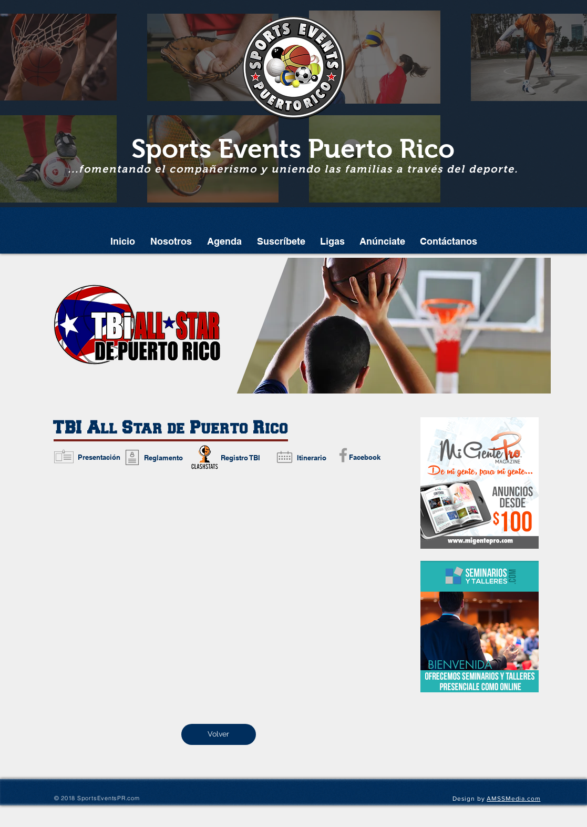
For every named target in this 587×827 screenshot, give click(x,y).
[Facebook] (365, 457)
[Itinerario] (311, 457)
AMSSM (499, 798)
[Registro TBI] (241, 457)
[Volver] (218, 734)
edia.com (526, 798)
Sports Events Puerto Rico (293, 148)
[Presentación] (99, 457)
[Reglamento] (163, 457)
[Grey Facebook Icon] (343, 455)
